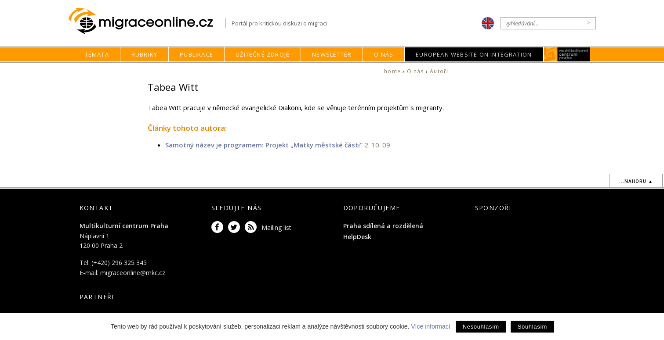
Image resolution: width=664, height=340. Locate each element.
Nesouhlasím (481, 326)
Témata (97, 54)
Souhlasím (532, 326)
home (392, 71)
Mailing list (276, 227)
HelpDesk (357, 237)
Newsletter (332, 54)
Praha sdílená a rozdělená (383, 226)
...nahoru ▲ (636, 181)
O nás (383, 54)
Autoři (439, 71)
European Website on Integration (474, 54)
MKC (567, 54)
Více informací (430, 326)
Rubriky (144, 54)
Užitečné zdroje (263, 54)
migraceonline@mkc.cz (132, 272)
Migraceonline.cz (147, 21)
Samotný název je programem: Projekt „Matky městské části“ (264, 144)
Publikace (196, 54)
